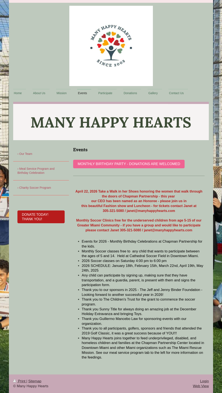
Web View (201, 386)
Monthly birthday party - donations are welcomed (129, 164)
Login (204, 381)
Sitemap (34, 381)
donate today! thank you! (35, 217)
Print (19, 381)
